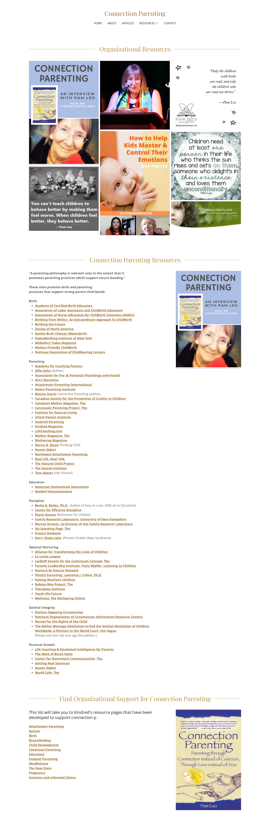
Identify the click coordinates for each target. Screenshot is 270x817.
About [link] (112, 23)
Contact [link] (170, 23)
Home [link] (98, 23)
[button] (148, 23)
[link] (135, 15)
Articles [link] (128, 23)
